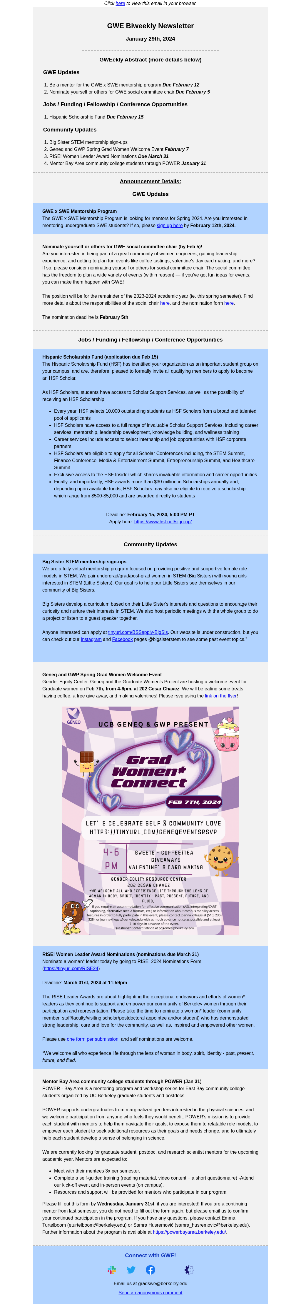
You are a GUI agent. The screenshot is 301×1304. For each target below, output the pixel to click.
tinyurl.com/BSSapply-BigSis (138, 632)
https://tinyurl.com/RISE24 (71, 968)
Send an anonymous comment (150, 1292)
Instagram (91, 639)
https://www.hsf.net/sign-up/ (163, 521)
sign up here (170, 225)
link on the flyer (221, 695)
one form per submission (92, 1039)
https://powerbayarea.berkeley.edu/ (189, 1232)
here (120, 3)
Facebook (122, 639)
